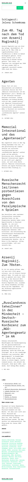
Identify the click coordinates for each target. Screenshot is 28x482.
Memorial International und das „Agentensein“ (14, 132)
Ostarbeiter (5, 458)
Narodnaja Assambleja (8, 453)
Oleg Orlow (18, 456)
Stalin (21, 461)
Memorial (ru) (9, 393)
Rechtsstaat (5, 460)
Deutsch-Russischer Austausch (15, 389)
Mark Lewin (22, 450)
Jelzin (10, 448)
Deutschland (12, 445)
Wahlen (22, 465)
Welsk (14, 466)
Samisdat (21, 460)
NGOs (12, 455)
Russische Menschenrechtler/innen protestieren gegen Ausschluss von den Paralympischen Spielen (14, 195)
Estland (19, 445)
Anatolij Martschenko (8, 440)
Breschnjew (5, 443)
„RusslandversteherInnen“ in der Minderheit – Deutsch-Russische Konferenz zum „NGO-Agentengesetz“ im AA (14, 319)
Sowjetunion (14, 461)
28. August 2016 (7, 248)
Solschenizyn (5, 461)
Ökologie (11, 456)
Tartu (3, 463)
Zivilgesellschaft (14, 468)
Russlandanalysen (11, 399)
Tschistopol (15, 465)
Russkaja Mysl (14, 460)
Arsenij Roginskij (15, 441)
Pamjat (12, 458)
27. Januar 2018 (7, 72)
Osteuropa (8, 395)
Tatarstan (9, 463)
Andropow (18, 440)
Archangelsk (5, 441)
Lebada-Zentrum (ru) (12, 391)
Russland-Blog (7, 3)
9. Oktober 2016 (7, 171)
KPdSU (9, 450)
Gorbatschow (12, 446)
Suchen (20, 7)
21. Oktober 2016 (7, 118)
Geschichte (5, 446)
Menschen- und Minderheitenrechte (12, 451)
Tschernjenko (17, 463)
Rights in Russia (11, 397)
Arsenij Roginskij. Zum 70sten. (12, 261)
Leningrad (14, 450)
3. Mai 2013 (6, 369)
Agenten (8, 81)
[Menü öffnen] (25, 3)
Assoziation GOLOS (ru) (13, 383)
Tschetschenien (6, 465)
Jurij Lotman (17, 448)
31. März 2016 (6, 294)
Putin (16, 458)
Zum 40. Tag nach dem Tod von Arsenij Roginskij (13, 35)
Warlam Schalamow (7, 466)
